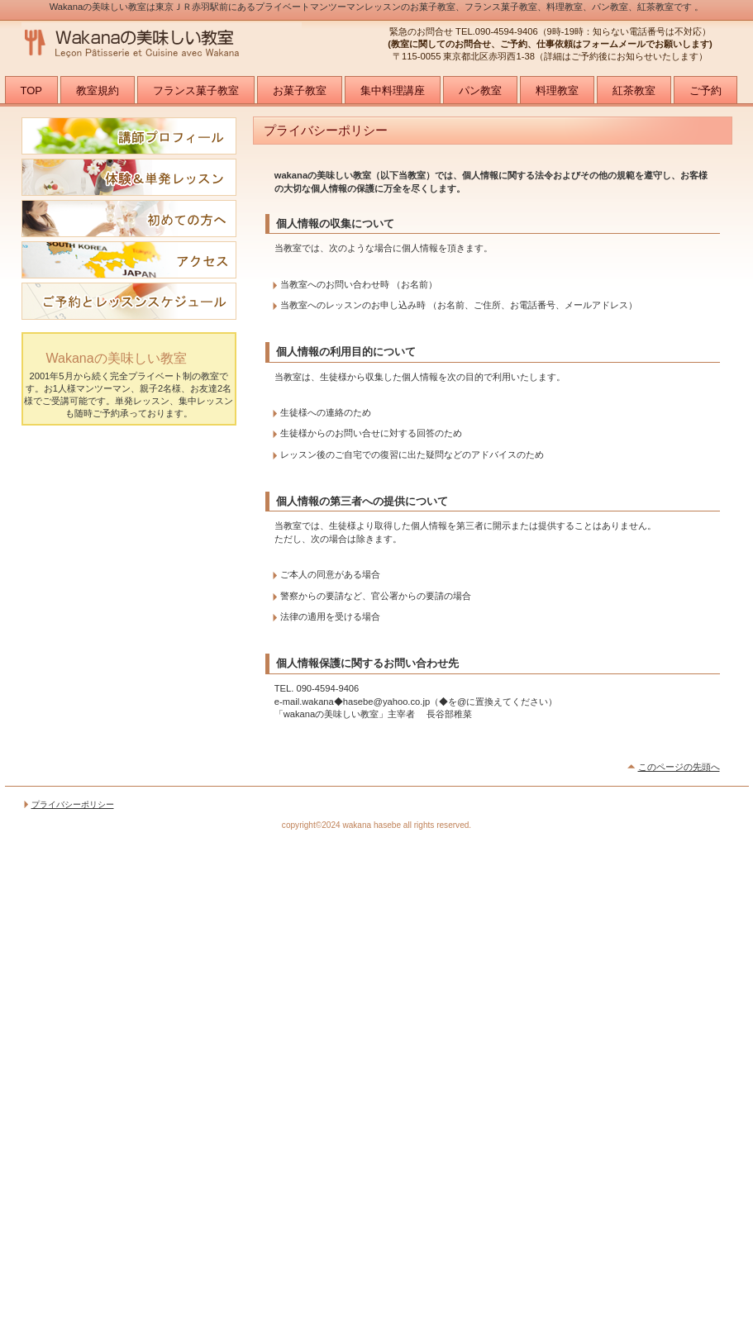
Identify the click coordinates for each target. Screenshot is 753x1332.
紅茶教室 (633, 90)
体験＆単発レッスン (128, 177)
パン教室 (480, 90)
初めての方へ (128, 218)
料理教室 (557, 90)
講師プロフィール (128, 136)
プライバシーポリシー (72, 804)
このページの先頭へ (679, 767)
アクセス (128, 259)
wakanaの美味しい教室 (186, 42)
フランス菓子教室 (196, 90)
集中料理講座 (392, 90)
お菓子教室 (299, 90)
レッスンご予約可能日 (128, 301)
